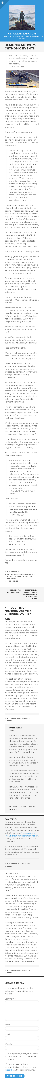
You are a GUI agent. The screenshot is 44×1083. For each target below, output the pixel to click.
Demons (19, 574)
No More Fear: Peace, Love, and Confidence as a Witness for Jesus (31, 594)
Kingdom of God (25, 576)
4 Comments (12, 581)
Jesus (15, 576)
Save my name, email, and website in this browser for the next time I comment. (21, 1056)
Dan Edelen (15, 728)
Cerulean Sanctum (22, 33)
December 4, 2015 (14, 571)
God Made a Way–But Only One (13, 591)
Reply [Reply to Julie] (9, 721)
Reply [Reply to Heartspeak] (9, 973)
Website (8, 1044)
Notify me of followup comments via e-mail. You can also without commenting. (20, 1067)
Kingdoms (11, 578)
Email (8, 1034)
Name (8, 1025)
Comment (10, 999)
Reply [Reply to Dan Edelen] (14, 809)
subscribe (9, 1070)
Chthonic (11, 574)
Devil (26, 574)
